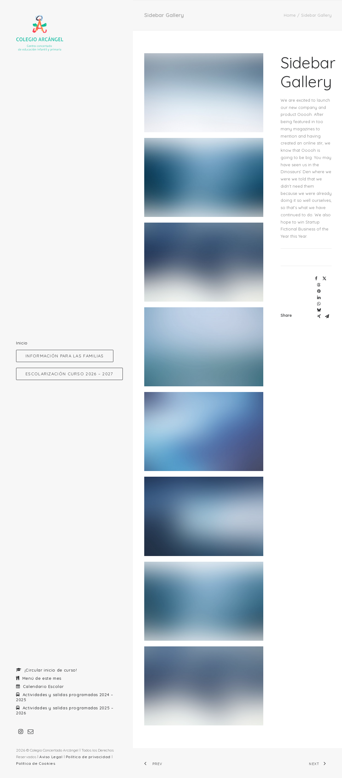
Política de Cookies (35, 763)
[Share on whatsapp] (319, 304)
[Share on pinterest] (319, 291)
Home (290, 15)
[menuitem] (21, 731)
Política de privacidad (88, 756)
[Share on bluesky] (319, 310)
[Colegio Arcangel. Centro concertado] (66, 33)
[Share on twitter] (324, 278)
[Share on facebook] (316, 278)
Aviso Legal (51, 756)
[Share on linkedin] (319, 297)
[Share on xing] (319, 316)
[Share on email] (327, 316)
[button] (21, 731)
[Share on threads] (319, 285)
